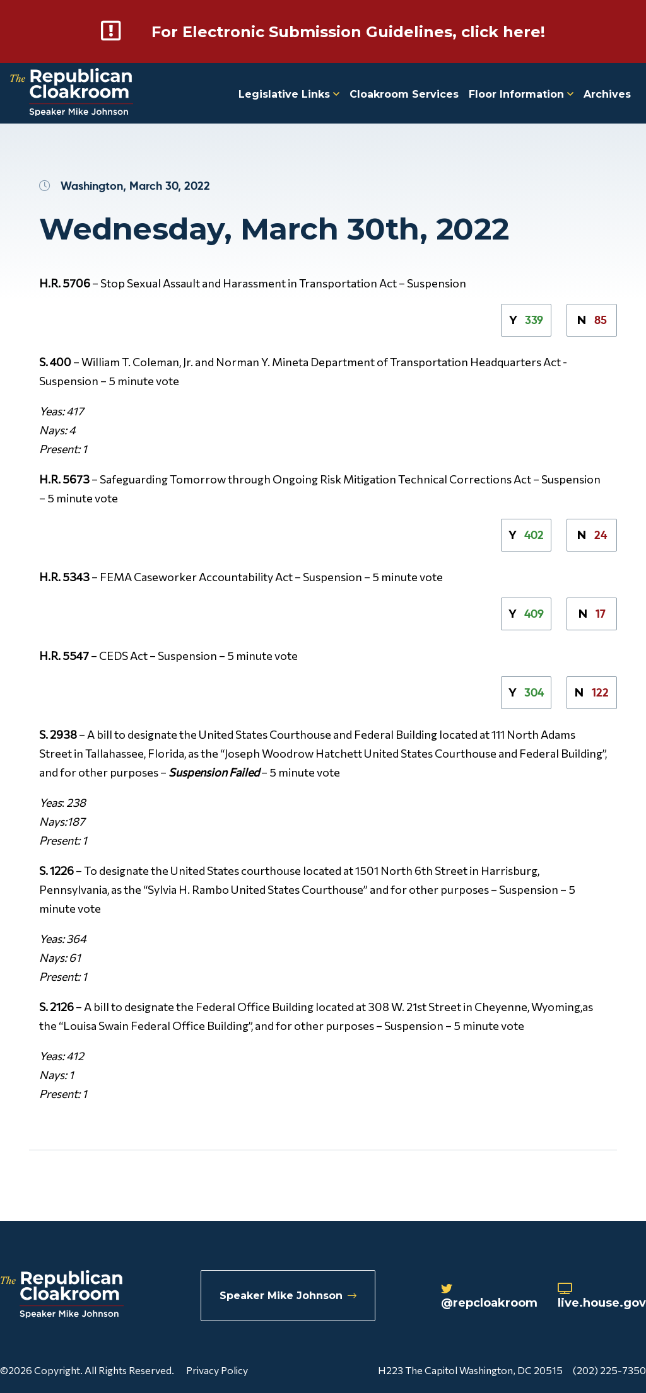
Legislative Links (288, 94)
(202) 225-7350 (609, 1370)
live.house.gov (602, 1296)
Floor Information (521, 94)
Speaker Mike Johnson (288, 1296)
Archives (607, 94)
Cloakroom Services (404, 94)
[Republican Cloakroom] (71, 93)
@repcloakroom (489, 1296)
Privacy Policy (217, 1370)
